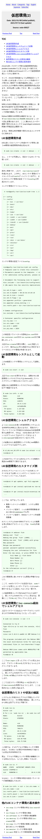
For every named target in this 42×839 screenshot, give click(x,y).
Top (21, 33)
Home (8, 5)
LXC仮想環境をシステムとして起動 (19, 46)
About (14, 5)
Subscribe (25, 7)
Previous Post (7, 33)
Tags (28, 5)
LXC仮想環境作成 (12, 44)
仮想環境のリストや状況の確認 (18, 59)
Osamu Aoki (26, 836)
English (33, 5)
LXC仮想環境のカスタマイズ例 (17, 51)
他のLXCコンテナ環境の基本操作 (18, 61)
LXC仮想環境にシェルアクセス (17, 49)
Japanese (17, 7)
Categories (21, 5)
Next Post (36, 33)
